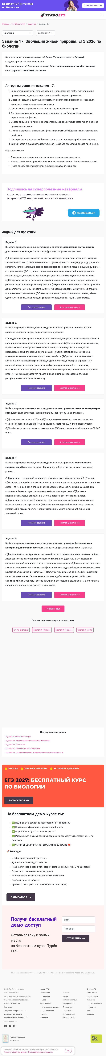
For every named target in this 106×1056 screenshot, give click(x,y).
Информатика (68, 1003)
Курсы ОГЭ (91, 989)
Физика (66, 993)
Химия (65, 996)
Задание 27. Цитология (15, 745)
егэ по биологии (21, 630)
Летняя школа (69, 1014)
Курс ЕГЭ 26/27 (69, 1018)
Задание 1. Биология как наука (18, 737)
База (44, 1000)
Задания (32, 24)
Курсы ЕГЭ (44, 989)
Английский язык (70, 1000)
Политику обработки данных (15, 1052)
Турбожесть (68, 1011)
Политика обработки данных (16, 1000)
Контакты (8, 1007)
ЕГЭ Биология (18, 24)
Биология (44, 1018)
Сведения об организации (15, 1011)
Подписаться (83, 213)
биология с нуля (85, 630)
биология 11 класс (64, 630)
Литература (67, 1007)
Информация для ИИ (13, 1014)
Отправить (74, 938)
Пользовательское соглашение (17, 996)
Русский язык (45, 1003)
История (43, 1014)
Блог (89, 1011)
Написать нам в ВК (12, 1003)
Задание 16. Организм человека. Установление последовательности (34, 752)
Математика (45, 993)
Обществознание (47, 1011)
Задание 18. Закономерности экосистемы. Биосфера (27, 741)
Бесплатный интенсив (69, 307)
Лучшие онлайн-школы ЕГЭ (15, 1018)
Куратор (92, 1007)
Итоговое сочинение (50, 1007)
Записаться (17, 800)
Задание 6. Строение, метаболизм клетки (22, 748)
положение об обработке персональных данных (74, 973)
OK (68, 1051)
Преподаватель (95, 1003)
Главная (5, 24)
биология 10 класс (42, 630)
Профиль (46, 996)
